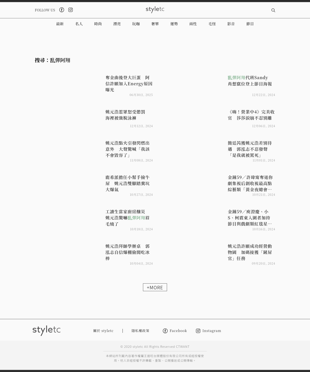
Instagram (208, 331)
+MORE (155, 287)
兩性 (193, 23)
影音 (231, 23)
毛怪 (212, 23)
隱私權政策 (141, 330)
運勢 (174, 23)
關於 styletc (103, 330)
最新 (60, 23)
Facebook (175, 330)
